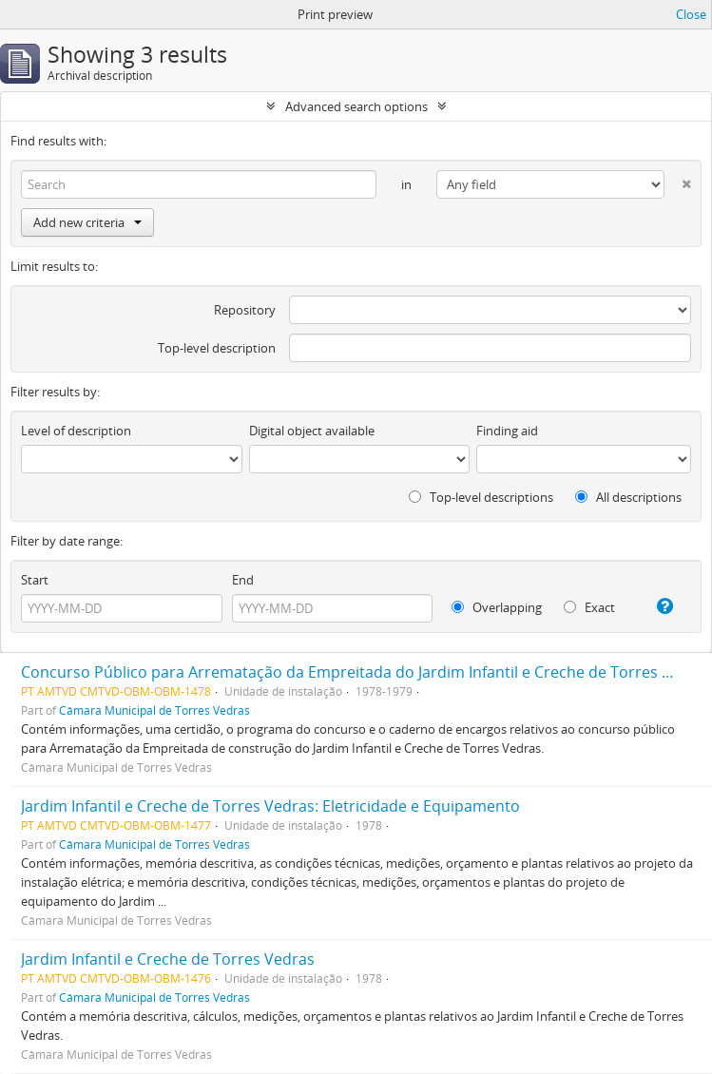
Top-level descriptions (481, 497)
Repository (245, 309)
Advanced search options (356, 106)
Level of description (76, 430)
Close (691, 14)
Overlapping (497, 607)
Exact (589, 607)
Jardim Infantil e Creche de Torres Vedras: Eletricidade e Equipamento (270, 806)
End (243, 579)
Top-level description (217, 347)
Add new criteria (87, 222)
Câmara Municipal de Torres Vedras (154, 710)
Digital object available (312, 430)
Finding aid (507, 430)
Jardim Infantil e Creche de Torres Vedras (168, 959)
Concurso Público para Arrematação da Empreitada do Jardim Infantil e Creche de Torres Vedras (366, 672)
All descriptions (628, 497)
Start (34, 579)
